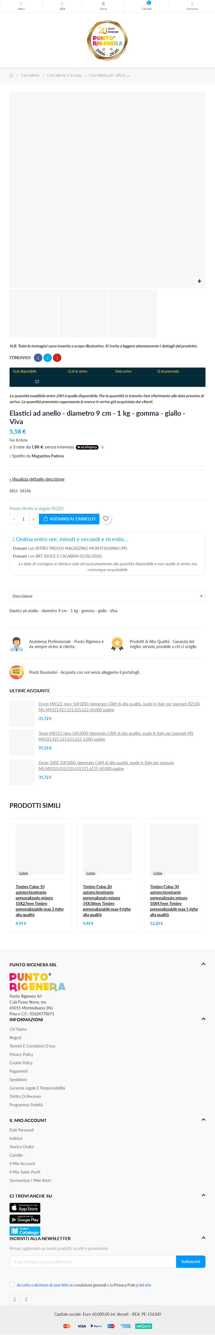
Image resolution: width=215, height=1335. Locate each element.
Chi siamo (18, 1029)
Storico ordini (22, 1146)
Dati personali (22, 1130)
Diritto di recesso (25, 1096)
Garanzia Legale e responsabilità (37, 1088)
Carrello (16, 1155)
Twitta (47, 358)
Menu (21, 4)
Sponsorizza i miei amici (30, 1180)
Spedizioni (18, 1079)
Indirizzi (16, 1138)
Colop (23, 873)
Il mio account (22, 1163)
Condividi (38, 358)
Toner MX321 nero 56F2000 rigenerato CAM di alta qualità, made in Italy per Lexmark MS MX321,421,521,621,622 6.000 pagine (116, 736)
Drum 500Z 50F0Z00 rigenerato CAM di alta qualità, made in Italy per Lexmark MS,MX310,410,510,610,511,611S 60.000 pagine (106, 765)
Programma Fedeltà (26, 1104)
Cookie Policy (21, 1062)
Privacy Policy (21, 1054)
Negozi (15, 1037)
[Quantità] (24, 519)
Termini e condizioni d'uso (32, 1046)
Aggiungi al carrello (69, 519)
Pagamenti (19, 1071)
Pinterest (57, 358)
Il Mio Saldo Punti (25, 1172)
